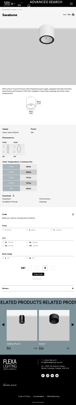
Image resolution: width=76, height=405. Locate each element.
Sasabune (19, 9)
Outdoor (14, 9)
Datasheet (6, 199)
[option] (8, 149)
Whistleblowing (53, 396)
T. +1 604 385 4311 (49, 360)
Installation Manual (9, 202)
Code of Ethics (24, 396)
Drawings (43, 202)
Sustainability (39, 396)
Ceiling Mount (6, 9)
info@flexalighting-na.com (51, 362)
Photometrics (44, 199)
